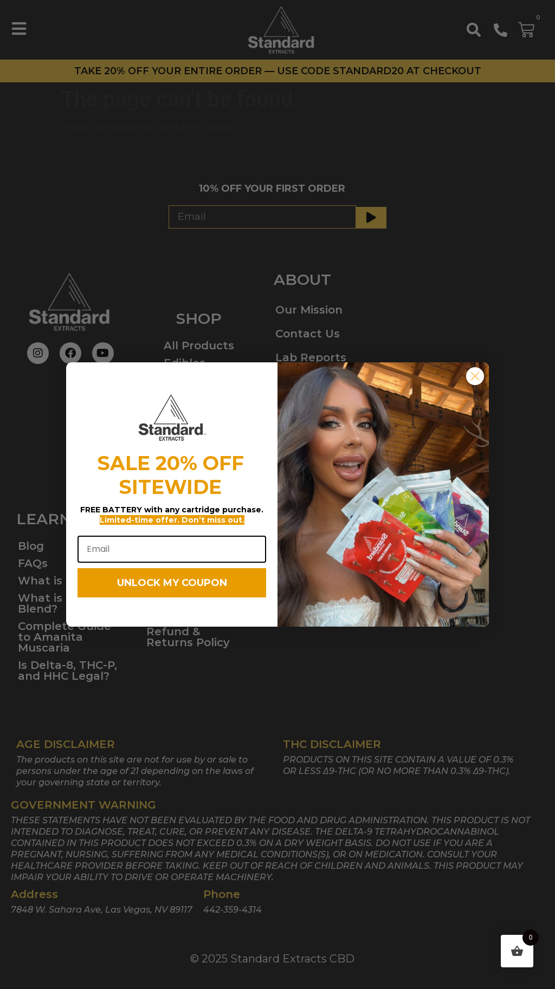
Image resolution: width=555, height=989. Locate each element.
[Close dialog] (475, 388)
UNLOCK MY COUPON (172, 595)
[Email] (172, 561)
